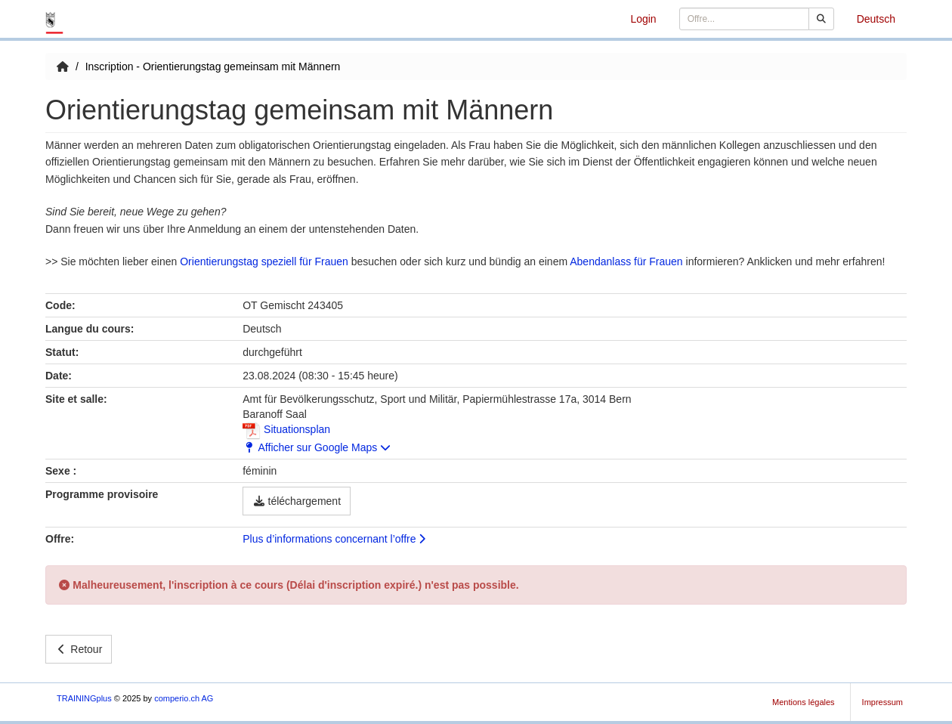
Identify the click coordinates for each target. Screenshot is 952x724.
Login (643, 19)
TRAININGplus (84, 698)
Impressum (882, 702)
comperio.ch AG (183, 698)
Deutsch (876, 19)
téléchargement (296, 501)
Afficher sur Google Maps (317, 447)
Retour (78, 649)
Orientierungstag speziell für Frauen (264, 261)
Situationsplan (286, 429)
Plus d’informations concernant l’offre (334, 539)
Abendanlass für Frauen (627, 261)
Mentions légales (803, 702)
